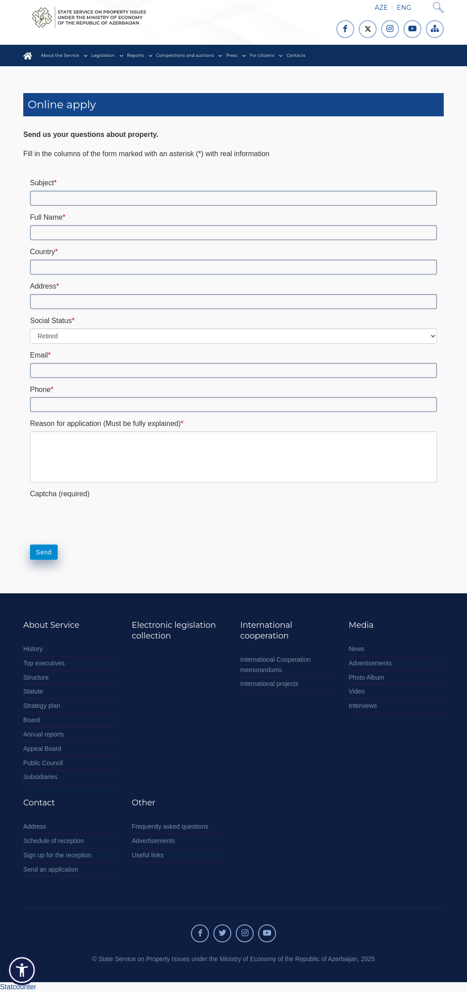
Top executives (44, 663)
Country (44, 251)
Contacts (295, 55)
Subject (43, 183)
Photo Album (366, 677)
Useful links (148, 855)
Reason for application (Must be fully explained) (106, 423)
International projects (269, 683)
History (33, 648)
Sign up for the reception (57, 855)
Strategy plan (41, 705)
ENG (404, 8)
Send (44, 552)
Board (31, 720)
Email (40, 355)
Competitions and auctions (185, 55)
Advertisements (370, 663)
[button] (22, 970)
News (357, 648)
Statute (33, 691)
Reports (135, 55)
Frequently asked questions (170, 826)
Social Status (52, 320)
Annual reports (43, 734)
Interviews (363, 705)
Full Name (47, 217)
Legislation (103, 55)
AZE (381, 8)
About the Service (60, 55)
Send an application (50, 869)
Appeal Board (42, 748)
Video (357, 691)
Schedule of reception (53, 840)
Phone (42, 389)
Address (44, 286)
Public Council (43, 762)
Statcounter (18, 987)
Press (232, 55)
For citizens (262, 55)
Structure (36, 677)
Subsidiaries (40, 776)
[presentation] (98, 516)
